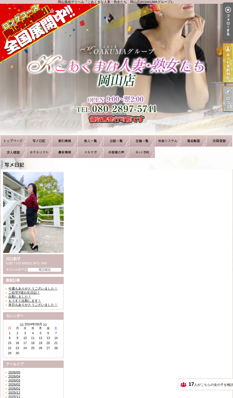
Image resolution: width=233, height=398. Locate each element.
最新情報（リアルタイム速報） (65, 152)
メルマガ (90, 152)
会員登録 (219, 141)
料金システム (168, 141)
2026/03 (14, 380)
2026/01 (14, 388)
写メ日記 (39, 141)
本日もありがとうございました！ (33, 305)
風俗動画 (193, 141)
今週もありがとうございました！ (33, 288)
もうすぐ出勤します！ (24, 301)
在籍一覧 (142, 141)
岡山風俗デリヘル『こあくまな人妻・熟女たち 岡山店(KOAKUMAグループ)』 (116, 69)
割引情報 (65, 141)
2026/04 (14, 376)
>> (45, 324)
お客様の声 (116, 152)
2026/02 (14, 384)
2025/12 (14, 392)
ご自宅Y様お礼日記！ (24, 292)
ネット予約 (142, 152)
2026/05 (14, 372)
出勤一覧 (116, 141)
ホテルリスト (39, 152)
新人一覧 (90, 141)
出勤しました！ (19, 296)
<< (22, 324)
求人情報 (13, 152)
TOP (13, 141)
